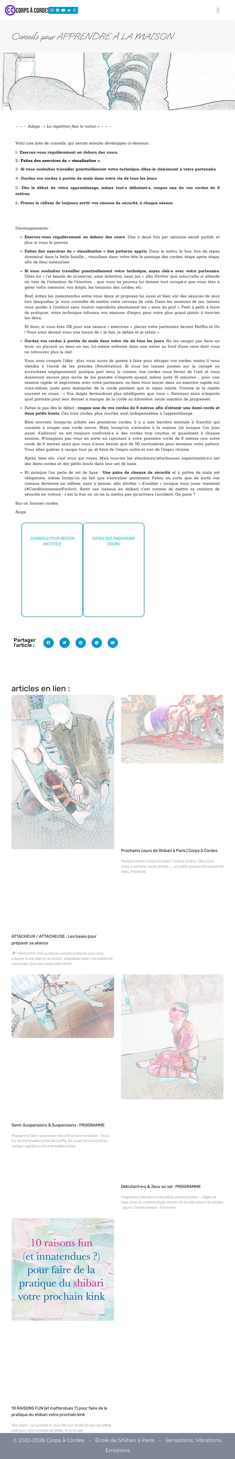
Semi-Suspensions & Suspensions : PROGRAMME (58, 1125)
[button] (218, 10)
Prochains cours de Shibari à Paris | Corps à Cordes (169, 850)
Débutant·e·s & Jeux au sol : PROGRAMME (161, 1186)
